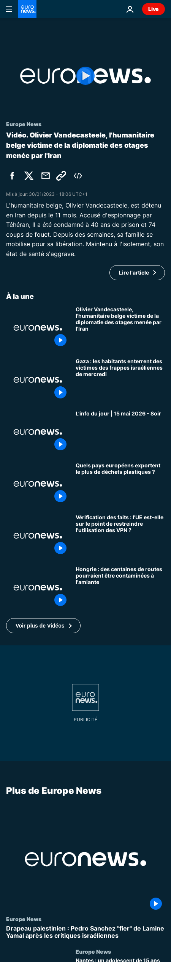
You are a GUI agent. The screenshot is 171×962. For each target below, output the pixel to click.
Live (153, 9)
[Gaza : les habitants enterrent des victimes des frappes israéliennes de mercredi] (120, 379)
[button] (43, 625)
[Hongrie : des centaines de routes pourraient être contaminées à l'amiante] (120, 587)
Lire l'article (134, 272)
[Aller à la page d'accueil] (27, 9)
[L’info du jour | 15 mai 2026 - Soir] (120, 432)
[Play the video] (85, 76)
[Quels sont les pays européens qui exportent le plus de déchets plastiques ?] (120, 483)
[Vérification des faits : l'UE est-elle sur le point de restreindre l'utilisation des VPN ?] (120, 535)
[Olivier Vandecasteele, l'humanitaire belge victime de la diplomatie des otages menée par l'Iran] (120, 327)
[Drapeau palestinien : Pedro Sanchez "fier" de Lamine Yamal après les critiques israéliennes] (85, 932)
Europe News (23, 919)
